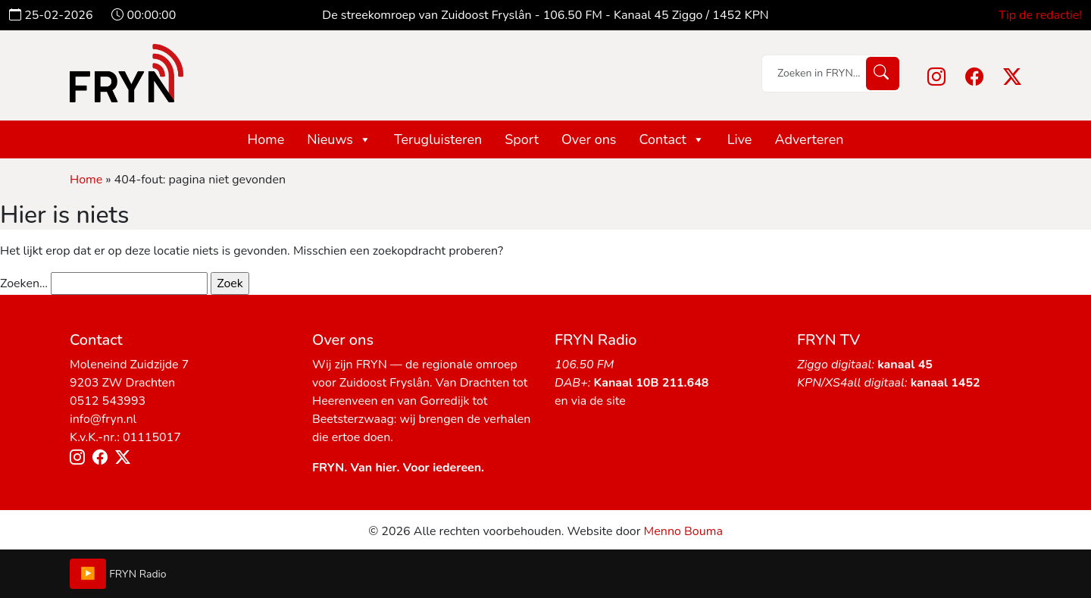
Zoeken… (24, 283)
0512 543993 (107, 401)
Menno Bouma (683, 531)
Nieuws (339, 139)
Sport (522, 139)
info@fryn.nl (103, 419)
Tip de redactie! (1040, 15)
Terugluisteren (438, 139)
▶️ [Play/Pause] (87, 573)
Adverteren (808, 139)
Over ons (589, 139)
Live (739, 139)
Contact (672, 139)
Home (266, 139)
